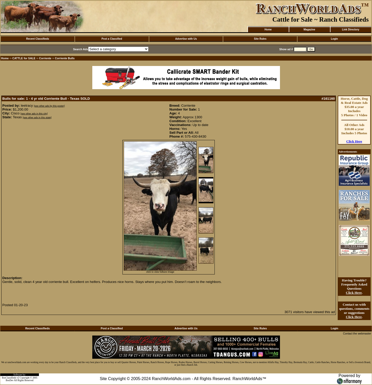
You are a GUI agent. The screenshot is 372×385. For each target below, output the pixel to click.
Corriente (45, 58)
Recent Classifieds (37, 38)
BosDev (9, 380)
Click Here (354, 141)
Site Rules (260, 38)
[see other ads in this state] (37, 117)
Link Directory (350, 29)
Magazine (309, 29)
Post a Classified (112, 38)
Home (268, 29)
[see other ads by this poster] (49, 106)
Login (334, 38)
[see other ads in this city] (33, 113)
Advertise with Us (186, 38)
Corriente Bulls (65, 58)
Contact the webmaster (357, 333)
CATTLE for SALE (24, 58)
